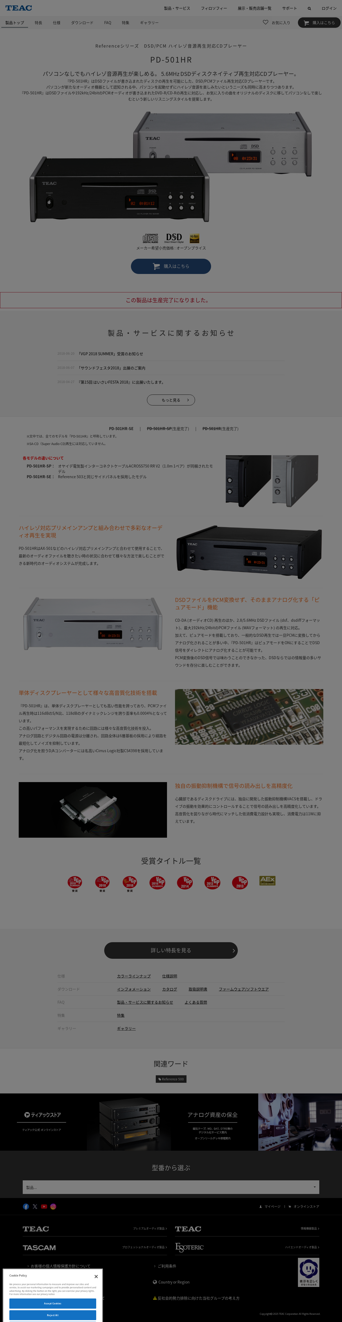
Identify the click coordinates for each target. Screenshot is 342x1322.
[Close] (96, 1288)
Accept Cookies (52, 1315)
